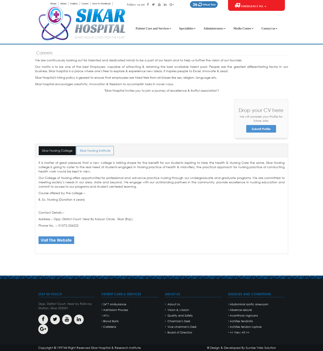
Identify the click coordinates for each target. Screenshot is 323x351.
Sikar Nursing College (57, 150)
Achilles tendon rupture (246, 327)
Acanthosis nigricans (244, 315)
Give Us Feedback (101, 3)
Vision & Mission (178, 310)
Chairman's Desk (178, 321)
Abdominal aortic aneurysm (249, 304)
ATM (106, 315)
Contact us (269, 28)
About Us (173, 304)
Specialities (187, 28)
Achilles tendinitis (241, 321)
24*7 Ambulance (114, 304)
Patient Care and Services (153, 28)
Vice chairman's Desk (182, 327)
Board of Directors (179, 332)
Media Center (243, 28)
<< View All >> (239, 332)
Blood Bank (111, 321)
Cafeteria (109, 327)
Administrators (215, 28)
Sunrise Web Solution (261, 348)
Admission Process (115, 310)
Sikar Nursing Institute (95, 150)
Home (53, 3)
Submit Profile (261, 129)
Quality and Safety (180, 315)
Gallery (74, 3)
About (63, 3)
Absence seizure (241, 310)
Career (85, 3)
